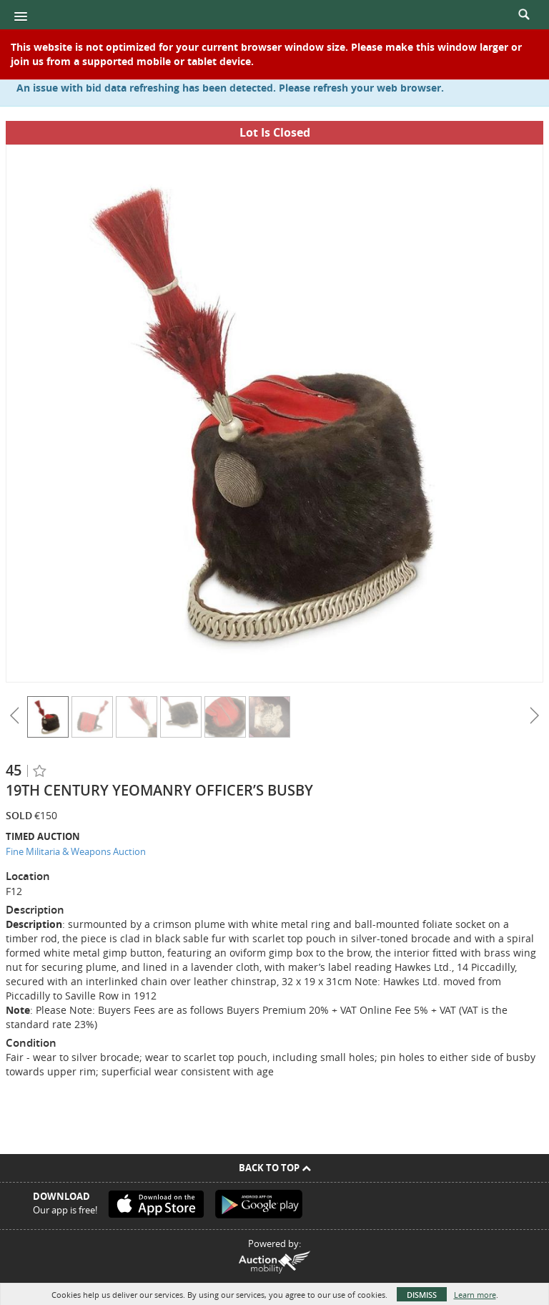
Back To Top (275, 1167)
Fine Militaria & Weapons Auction (76, 851)
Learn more (475, 1294)
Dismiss (422, 1294)
